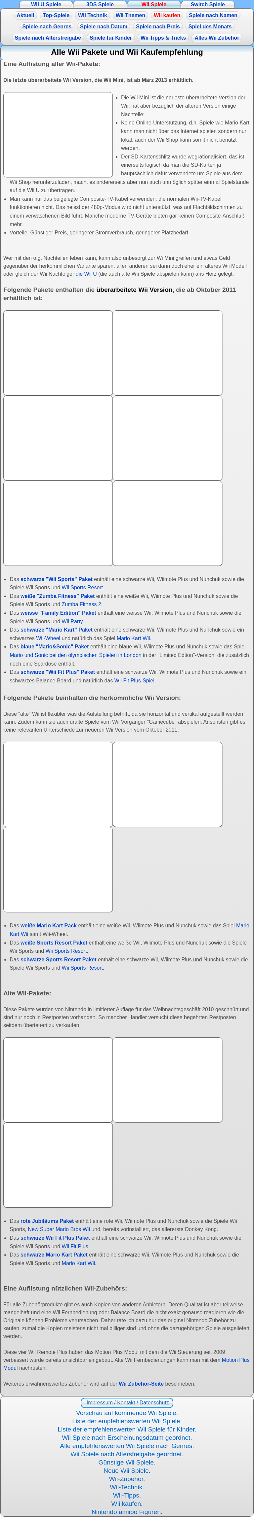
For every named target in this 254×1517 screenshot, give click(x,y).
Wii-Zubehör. (127, 1478)
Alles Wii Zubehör (216, 38)
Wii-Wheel (48, 638)
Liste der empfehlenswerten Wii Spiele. (127, 1421)
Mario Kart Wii (133, 638)
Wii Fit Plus (75, 1246)
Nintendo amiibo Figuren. (127, 1511)
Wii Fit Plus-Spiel (134, 680)
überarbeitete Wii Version (134, 289)
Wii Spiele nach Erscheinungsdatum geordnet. (127, 1437)
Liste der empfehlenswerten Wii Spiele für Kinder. (127, 1429)
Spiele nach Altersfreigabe (48, 38)
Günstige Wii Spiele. (127, 1462)
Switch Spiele (208, 4)
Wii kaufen (167, 15)
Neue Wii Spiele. (127, 1470)
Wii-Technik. (127, 1487)
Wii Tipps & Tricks (163, 38)
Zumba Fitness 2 (81, 604)
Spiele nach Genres (47, 26)
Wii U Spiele (46, 4)
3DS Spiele (100, 4)
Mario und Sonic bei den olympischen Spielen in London (75, 655)
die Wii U (86, 274)
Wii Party (72, 621)
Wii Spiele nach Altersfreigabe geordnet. (126, 1454)
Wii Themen (131, 15)
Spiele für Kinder (111, 38)
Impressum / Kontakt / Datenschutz (127, 1402)
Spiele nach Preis (158, 26)
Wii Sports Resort (82, 587)
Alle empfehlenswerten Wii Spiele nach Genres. (127, 1445)
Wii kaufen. (127, 1503)
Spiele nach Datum (103, 26)
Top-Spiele (56, 15)
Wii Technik (92, 15)
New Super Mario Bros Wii (59, 1229)
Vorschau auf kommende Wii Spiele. (127, 1412)
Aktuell (25, 15)
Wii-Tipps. (127, 1495)
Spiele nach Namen (213, 15)
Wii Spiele (154, 4)
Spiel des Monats (210, 26)
